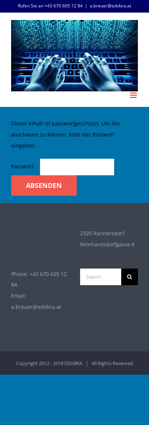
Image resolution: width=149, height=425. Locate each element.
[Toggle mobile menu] (134, 95)
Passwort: (62, 166)
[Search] (129, 277)
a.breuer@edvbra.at (110, 6)
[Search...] (100, 277)
